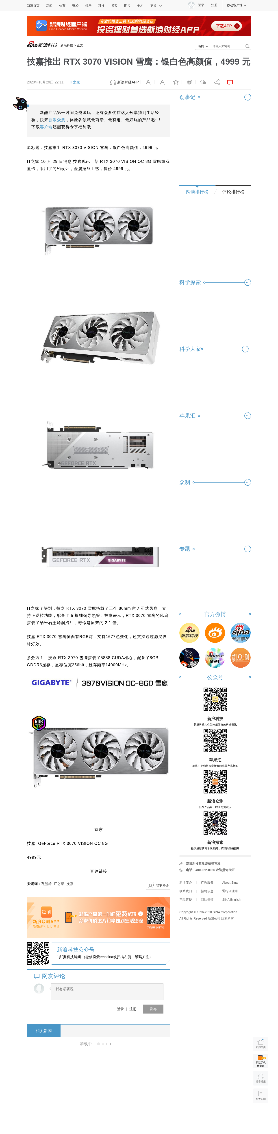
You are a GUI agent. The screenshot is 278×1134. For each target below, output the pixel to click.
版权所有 (227, 918)
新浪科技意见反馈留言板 (203, 863)
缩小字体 (147, 82)
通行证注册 (230, 891)
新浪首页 (33, 5)
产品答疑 (185, 899)
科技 (101, 5)
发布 (153, 1009)
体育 (62, 5)
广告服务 (207, 882)
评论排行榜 (233, 191)
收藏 (175, 82)
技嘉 (70, 884)
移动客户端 (237, 5)
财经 (75, 5)
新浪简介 (185, 882)
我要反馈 (162, 885)
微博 (188, 82)
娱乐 (88, 5)
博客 (114, 5)
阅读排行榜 (197, 191)
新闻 (49, 5)
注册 (214, 5)
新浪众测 (56, 120)
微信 (202, 82)
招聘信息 (207, 891)
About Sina (230, 882)
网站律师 (207, 899)
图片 (127, 5)
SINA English (231, 899)
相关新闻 (44, 1031)
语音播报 (260, 1078)
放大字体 (161, 82)
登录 (120, 1009)
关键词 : (34, 884)
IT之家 (75, 82)
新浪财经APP (128, 82)
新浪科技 (67, 45)
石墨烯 (46, 884)
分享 (216, 82)
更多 (156, 5)
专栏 (140, 5)
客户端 (46, 127)
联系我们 (185, 891)
